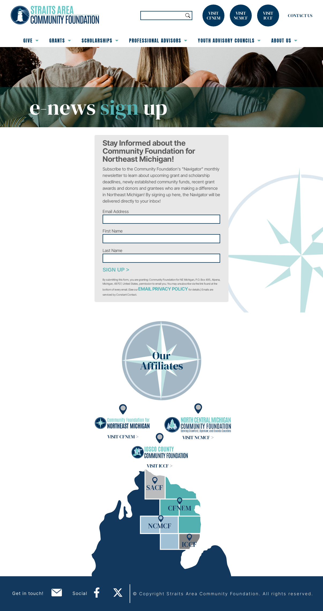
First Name (113, 231)
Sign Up (114, 269)
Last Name (112, 250)
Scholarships (100, 40)
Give (31, 40)
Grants (60, 40)
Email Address (116, 211)
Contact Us (300, 15)
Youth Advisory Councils (229, 40)
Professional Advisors (158, 40)
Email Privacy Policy (163, 289)
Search (187, 15)
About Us (284, 40)
